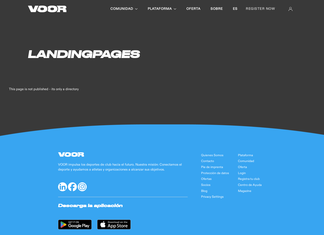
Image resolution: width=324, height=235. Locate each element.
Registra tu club (249, 179)
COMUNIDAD (124, 8)
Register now (260, 8)
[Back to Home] (47, 9)
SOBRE (216, 8)
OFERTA (193, 8)
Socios (205, 185)
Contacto (207, 161)
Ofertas (206, 179)
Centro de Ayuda (250, 185)
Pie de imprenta (212, 167)
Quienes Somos (212, 155)
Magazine (244, 191)
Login (242, 173)
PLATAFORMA (162, 8)
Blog (204, 191)
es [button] (235, 8)
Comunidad (246, 161)
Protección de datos (215, 173)
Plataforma (245, 155)
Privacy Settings (212, 196)
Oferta (242, 167)
